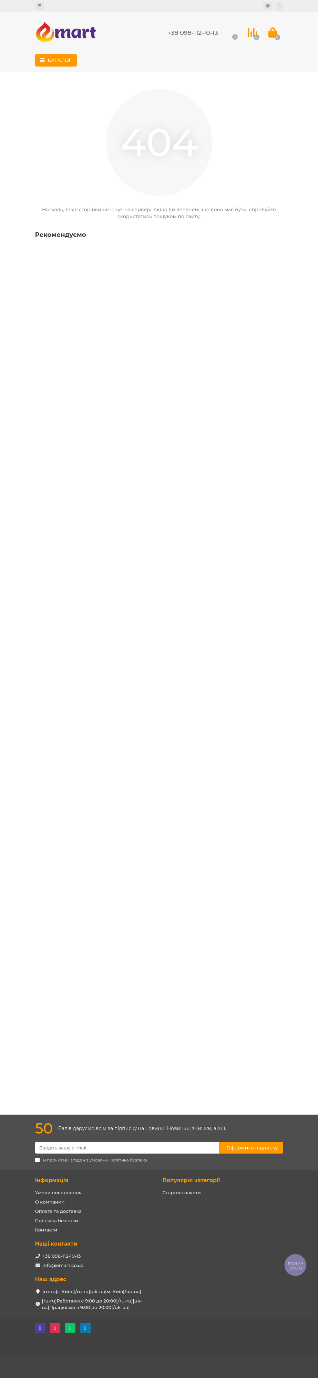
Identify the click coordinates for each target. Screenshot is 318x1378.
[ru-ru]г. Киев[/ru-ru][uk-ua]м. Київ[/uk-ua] (91, 1291)
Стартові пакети (182, 1192)
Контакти (46, 1230)
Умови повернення (58, 1192)
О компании (50, 1202)
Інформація (52, 1180)
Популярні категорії (191, 1180)
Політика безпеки (57, 1220)
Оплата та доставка (58, 1211)
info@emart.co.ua (62, 1265)
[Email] (127, 1148)
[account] (279, 6)
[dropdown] (39, 6)
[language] (268, 6)
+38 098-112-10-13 (192, 32)
